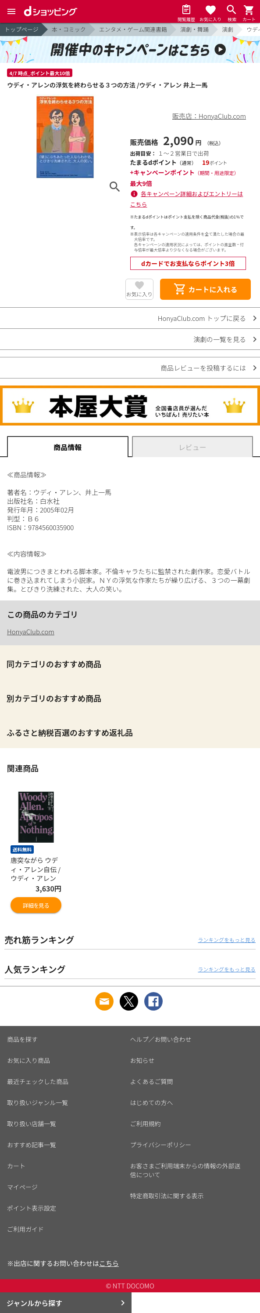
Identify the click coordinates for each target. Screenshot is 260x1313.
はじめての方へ (151, 1102)
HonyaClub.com (30, 631)
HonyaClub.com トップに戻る (202, 318)
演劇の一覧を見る (219, 339)
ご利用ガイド (25, 1229)
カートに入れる (205, 289)
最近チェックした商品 (37, 1081)
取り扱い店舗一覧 (31, 1123)
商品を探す (22, 1039)
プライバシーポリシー (161, 1144)
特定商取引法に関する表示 (167, 1195)
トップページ (21, 29)
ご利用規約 (145, 1123)
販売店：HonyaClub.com (209, 115)
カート (16, 1165)
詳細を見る (36, 905)
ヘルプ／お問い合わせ (161, 1039)
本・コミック (69, 29)
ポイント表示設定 (31, 1208)
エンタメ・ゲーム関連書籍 (133, 29)
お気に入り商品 (28, 1060)
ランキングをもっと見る (227, 939)
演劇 (227, 29)
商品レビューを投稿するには (203, 367)
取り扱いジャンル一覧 (37, 1102)
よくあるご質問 (151, 1081)
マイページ (22, 1186)
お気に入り (139, 294)
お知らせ (142, 1060)
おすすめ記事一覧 (31, 1144)
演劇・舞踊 (194, 29)
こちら (109, 1263)
